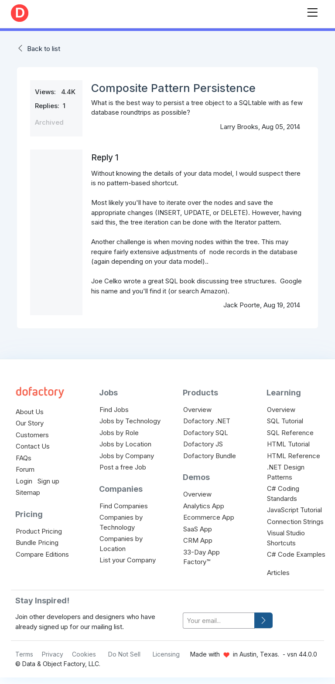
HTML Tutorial (288, 444)
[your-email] (219, 621)
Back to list (43, 48)
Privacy (52, 654)
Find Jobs (114, 409)
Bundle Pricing (37, 542)
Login (24, 481)
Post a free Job (122, 467)
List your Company (127, 560)
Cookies (84, 654)
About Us (30, 412)
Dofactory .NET (206, 421)
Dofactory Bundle (209, 456)
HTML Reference (293, 456)
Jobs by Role (119, 433)
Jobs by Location (125, 444)
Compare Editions (42, 554)
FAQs (23, 458)
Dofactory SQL (205, 433)
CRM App (197, 540)
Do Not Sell (124, 654)
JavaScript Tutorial (294, 510)
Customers (32, 435)
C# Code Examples (296, 554)
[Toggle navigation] (312, 10)
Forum (25, 469)
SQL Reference (290, 433)
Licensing (166, 654)
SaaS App (197, 529)
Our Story (30, 423)
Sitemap (28, 492)
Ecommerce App (208, 517)
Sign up (48, 481)
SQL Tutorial (285, 421)
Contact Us (33, 446)
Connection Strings (295, 521)
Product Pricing (39, 531)
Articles (278, 572)
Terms (24, 654)
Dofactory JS (203, 444)
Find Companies (123, 506)
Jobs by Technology (130, 421)
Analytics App (203, 506)
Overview (197, 409)
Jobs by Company (126, 456)
